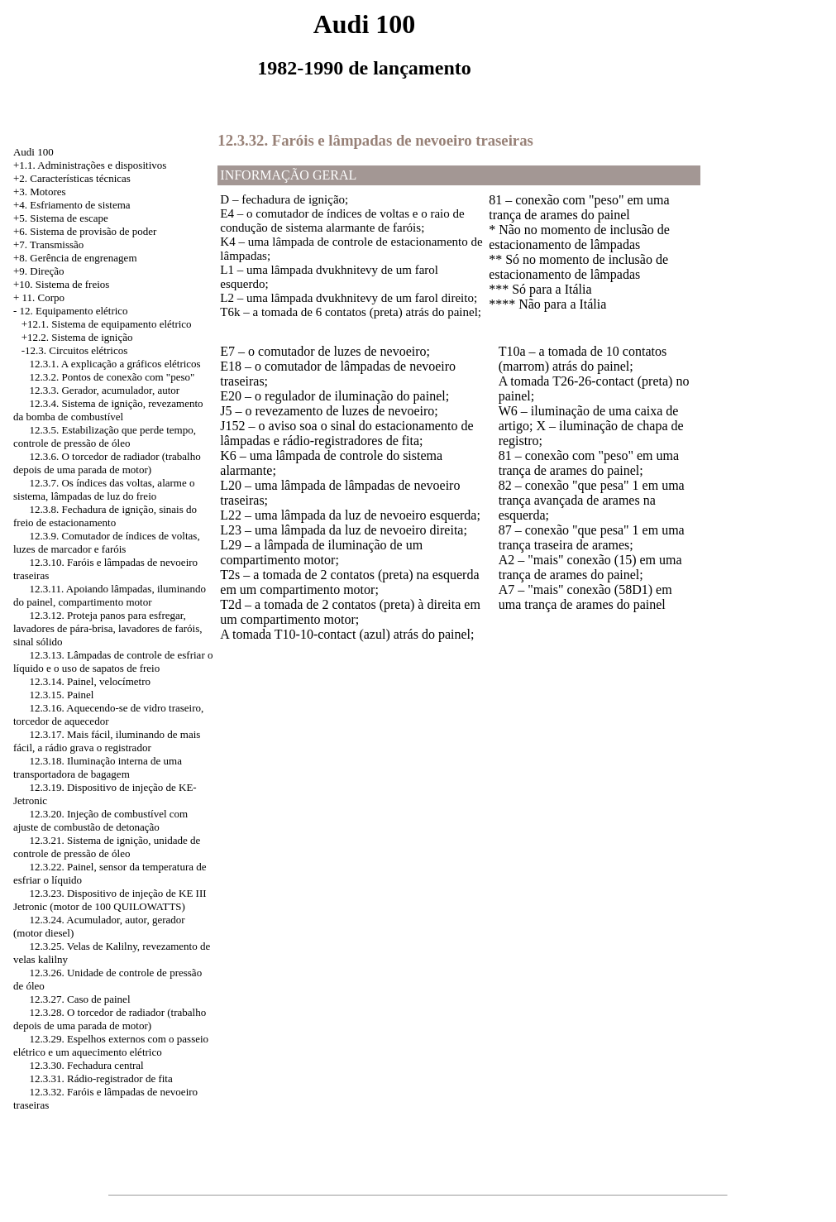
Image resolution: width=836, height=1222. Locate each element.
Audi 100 (33, 152)
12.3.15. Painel (61, 694)
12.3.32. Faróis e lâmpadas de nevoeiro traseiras (375, 140)
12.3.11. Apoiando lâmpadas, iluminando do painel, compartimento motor (109, 595)
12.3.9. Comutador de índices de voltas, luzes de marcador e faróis (106, 542)
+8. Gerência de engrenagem (75, 258)
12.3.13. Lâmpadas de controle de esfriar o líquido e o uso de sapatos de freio (113, 661)
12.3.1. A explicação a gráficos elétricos (114, 363)
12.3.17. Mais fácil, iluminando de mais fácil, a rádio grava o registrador (106, 741)
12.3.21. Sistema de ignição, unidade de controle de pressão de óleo (106, 847)
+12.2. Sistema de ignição (77, 337)
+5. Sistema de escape (60, 218)
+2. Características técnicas (72, 178)
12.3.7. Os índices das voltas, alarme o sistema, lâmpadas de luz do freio (104, 489)
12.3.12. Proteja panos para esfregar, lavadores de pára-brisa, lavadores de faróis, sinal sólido (107, 628)
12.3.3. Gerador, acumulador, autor (104, 390)
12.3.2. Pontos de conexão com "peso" (111, 377)
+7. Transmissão (48, 244)
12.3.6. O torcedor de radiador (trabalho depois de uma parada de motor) (107, 463)
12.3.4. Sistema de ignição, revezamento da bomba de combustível (108, 410)
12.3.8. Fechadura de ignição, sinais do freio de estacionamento (105, 516)
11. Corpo (43, 297)
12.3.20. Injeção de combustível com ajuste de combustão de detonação (100, 820)
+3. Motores (39, 191)
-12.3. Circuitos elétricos (74, 350)
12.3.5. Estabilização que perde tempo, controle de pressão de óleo (104, 436)
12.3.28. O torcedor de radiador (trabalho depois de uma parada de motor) (109, 1019)
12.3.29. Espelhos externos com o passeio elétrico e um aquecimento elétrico (110, 1045)
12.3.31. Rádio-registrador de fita (100, 1078)
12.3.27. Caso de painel (79, 999)
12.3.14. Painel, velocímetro (89, 681)
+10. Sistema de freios (61, 284)
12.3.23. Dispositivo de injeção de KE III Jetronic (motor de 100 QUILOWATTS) (110, 900)
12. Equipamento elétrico (74, 310)
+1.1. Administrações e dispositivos (89, 165)
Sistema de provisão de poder (93, 231)
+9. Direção (38, 271)
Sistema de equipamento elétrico (121, 324)
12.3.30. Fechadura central (86, 1065)
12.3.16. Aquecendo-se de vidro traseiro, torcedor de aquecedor (108, 714)
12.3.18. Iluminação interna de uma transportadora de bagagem (97, 767)
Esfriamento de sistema (80, 205)
